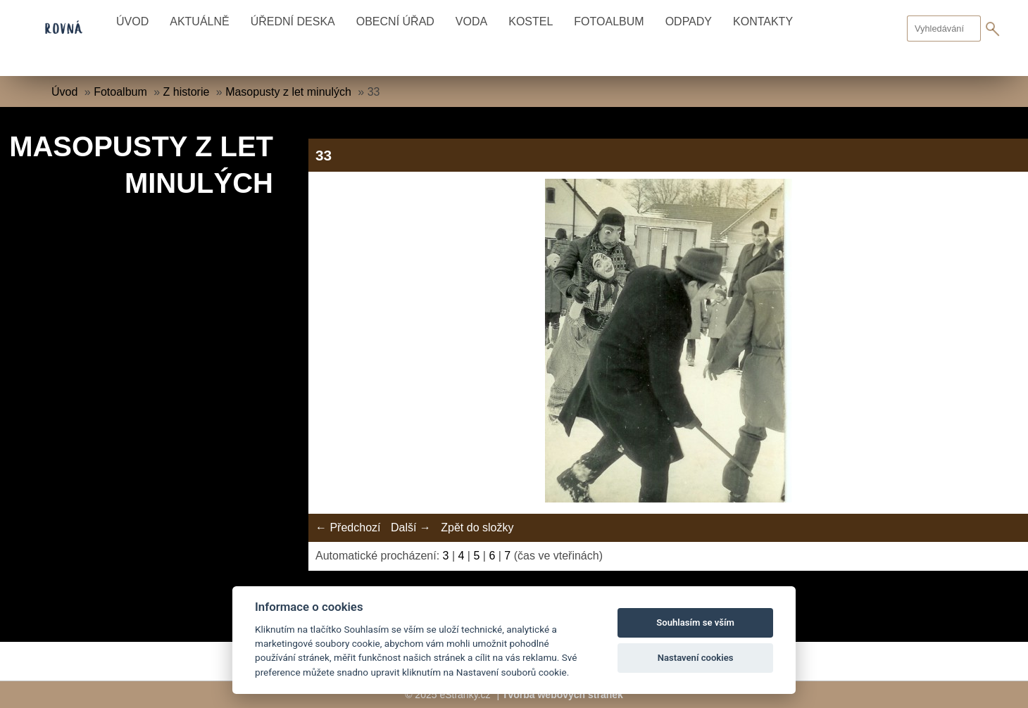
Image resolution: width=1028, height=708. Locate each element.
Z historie (186, 92)
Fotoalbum (609, 21)
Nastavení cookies (696, 657)
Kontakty (763, 21)
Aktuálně (199, 21)
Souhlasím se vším (695, 622)
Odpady (688, 21)
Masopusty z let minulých (288, 92)
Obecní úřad (395, 21)
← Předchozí (347, 527)
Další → (411, 527)
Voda (471, 21)
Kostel (530, 21)
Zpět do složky (477, 527)
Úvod (132, 21)
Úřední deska (293, 21)
